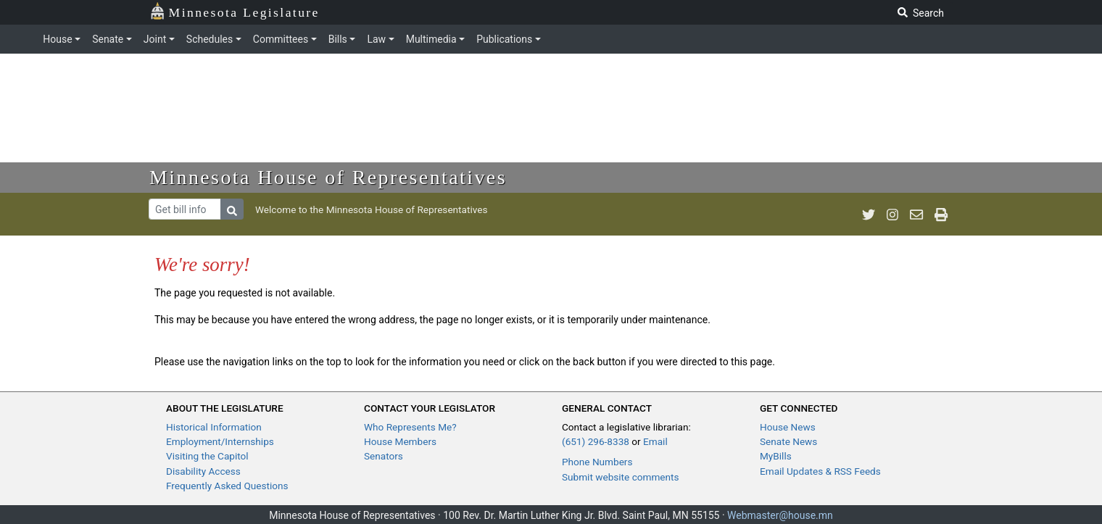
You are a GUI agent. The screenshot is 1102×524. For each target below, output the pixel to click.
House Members (400, 441)
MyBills (776, 456)
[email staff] (916, 214)
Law (376, 39)
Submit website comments (620, 477)
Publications (504, 39)
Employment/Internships (220, 441)
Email (655, 441)
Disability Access (203, 471)
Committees (280, 39)
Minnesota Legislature (234, 11)
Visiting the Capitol (207, 456)
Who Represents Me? (410, 427)
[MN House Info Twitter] (868, 214)
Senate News (788, 441)
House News (788, 427)
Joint (155, 39)
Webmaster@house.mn (780, 515)
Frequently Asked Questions (227, 485)
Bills (337, 39)
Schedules (209, 39)
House (57, 39)
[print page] (941, 214)
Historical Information (214, 427)
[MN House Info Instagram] (892, 214)
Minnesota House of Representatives (328, 177)
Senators (383, 456)
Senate (107, 39)
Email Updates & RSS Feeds (820, 471)
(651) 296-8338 (595, 441)
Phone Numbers (597, 461)
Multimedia (431, 39)
